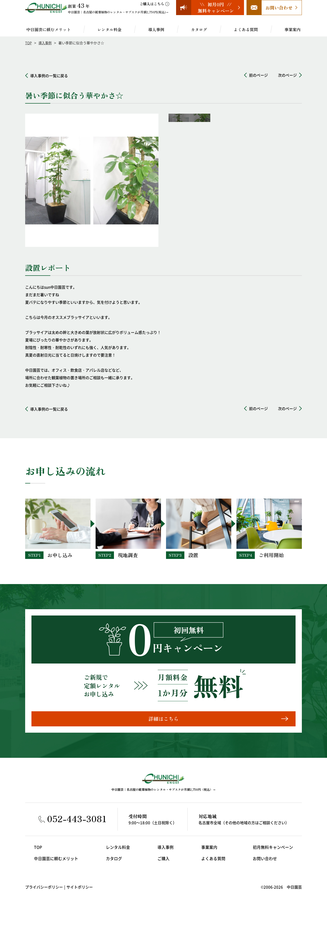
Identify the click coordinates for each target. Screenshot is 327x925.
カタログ (199, 29)
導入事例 (156, 29)
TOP (28, 42)
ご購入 (163, 863)
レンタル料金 (109, 29)
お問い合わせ (266, 863)
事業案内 (292, 29)
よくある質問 (246, 29)
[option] (91, 180)
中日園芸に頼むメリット (48, 29)
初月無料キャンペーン (274, 851)
